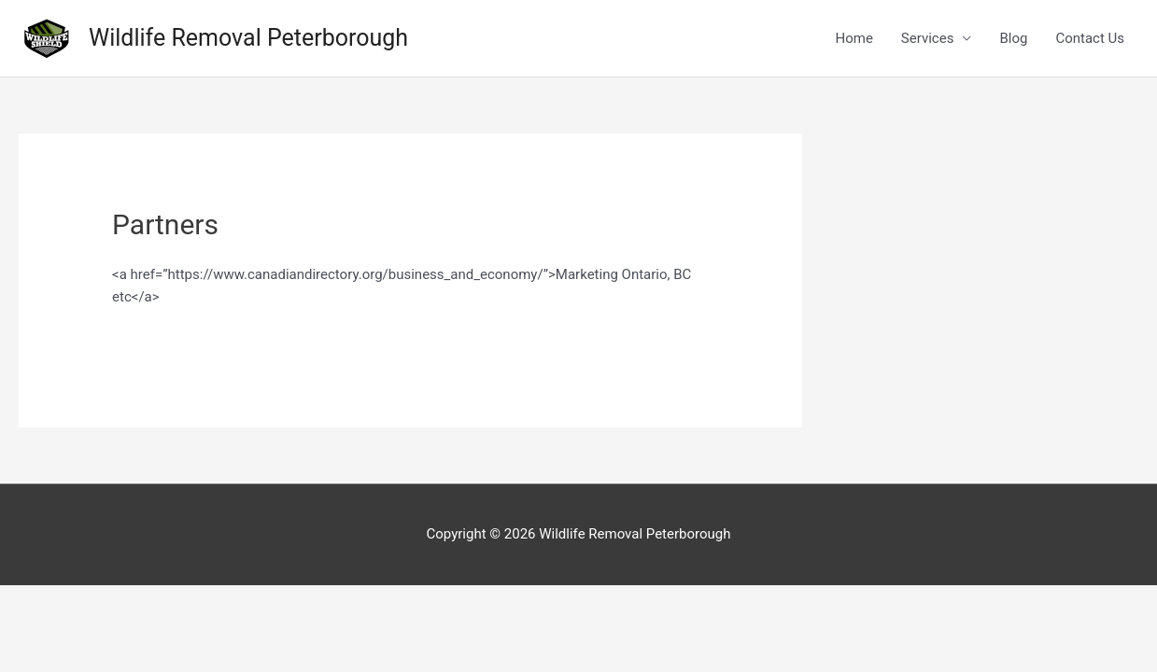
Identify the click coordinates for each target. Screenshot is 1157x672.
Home (853, 38)
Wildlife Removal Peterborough (248, 37)
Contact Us (1089, 38)
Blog (1013, 38)
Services (927, 38)
